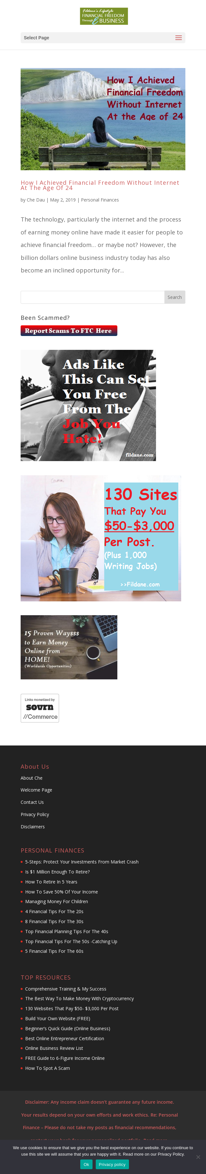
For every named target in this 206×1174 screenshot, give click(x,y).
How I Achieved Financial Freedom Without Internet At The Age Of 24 (100, 185)
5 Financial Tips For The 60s (54, 951)
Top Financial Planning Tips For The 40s (66, 931)
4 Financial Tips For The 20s (54, 911)
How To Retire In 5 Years (51, 882)
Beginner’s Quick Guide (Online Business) (67, 1028)
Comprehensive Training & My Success (65, 989)
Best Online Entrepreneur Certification (65, 1038)
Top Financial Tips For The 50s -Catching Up (71, 941)
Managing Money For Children (56, 901)
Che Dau (36, 200)
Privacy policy (112, 1164)
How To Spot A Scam (47, 1068)
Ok (86, 1164)
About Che (32, 778)
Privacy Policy (35, 814)
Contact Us (33, 802)
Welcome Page (36, 790)
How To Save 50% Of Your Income (61, 892)
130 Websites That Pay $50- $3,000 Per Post (72, 1008)
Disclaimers (33, 827)
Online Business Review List (54, 1048)
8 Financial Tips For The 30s (54, 921)
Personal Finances (100, 200)
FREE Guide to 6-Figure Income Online (65, 1058)
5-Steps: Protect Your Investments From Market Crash (82, 862)
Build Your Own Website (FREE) (57, 1018)
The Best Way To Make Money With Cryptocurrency (79, 998)
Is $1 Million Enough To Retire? (57, 872)
